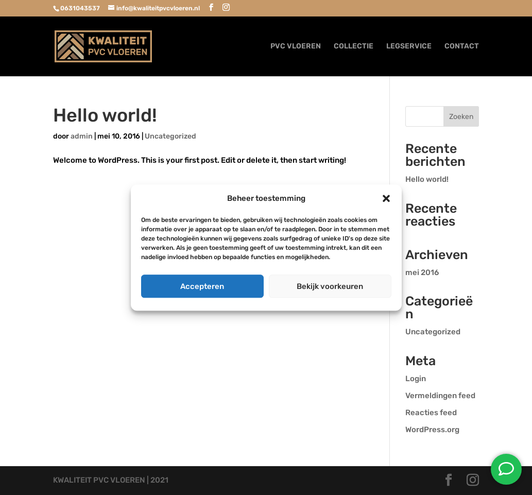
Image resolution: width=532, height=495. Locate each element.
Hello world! (105, 115)
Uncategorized (170, 136)
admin (82, 136)
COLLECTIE (353, 46)
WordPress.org (432, 429)
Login (415, 378)
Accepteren (202, 286)
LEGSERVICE (409, 46)
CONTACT (461, 46)
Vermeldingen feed (440, 395)
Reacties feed (431, 412)
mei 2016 (422, 272)
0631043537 (80, 8)
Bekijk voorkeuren (330, 286)
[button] (386, 199)
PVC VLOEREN (295, 46)
